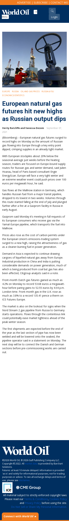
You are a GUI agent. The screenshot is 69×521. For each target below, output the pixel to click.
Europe (6, 91)
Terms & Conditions (36, 499)
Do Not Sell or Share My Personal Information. (39, 507)
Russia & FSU (48, 91)
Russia (15, 91)
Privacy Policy (33, 503)
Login (54, 17)
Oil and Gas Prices (30, 91)
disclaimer (24, 480)
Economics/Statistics (13, 95)
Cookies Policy (58, 499)
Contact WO (59, 2)
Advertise (24, 2)
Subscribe (41, 2)
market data (31, 463)
